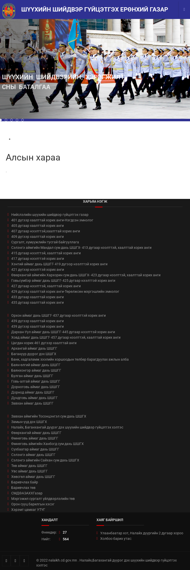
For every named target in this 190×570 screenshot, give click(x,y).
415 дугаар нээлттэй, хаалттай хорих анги (46, 253)
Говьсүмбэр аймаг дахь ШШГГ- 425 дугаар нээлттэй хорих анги (63, 281)
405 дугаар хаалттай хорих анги (37, 226)
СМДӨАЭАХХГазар (26, 493)
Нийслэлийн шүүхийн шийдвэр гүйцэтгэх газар (49, 215)
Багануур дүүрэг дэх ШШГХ (33, 354)
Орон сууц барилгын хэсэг (32, 504)
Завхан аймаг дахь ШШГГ (32, 403)
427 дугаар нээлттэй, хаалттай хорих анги (46, 286)
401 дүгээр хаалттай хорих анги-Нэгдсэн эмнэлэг (52, 220)
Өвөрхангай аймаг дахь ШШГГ (36, 433)
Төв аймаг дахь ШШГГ (29, 466)
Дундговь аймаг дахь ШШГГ (34, 398)
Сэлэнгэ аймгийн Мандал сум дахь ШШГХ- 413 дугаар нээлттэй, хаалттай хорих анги (81, 248)
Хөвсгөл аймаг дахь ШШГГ (33, 477)
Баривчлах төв (23, 488)
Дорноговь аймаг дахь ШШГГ (35, 387)
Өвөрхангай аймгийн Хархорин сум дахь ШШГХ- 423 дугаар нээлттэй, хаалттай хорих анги (85, 275)
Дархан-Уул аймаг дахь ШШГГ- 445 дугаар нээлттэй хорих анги (63, 332)
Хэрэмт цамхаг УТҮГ (28, 510)
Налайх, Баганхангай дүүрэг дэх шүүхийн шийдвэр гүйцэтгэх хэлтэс (67, 427)
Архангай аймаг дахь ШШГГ (34, 348)
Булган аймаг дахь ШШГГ (32, 376)
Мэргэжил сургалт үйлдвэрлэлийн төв (43, 499)
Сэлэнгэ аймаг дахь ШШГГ (33, 455)
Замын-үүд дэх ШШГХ (29, 422)
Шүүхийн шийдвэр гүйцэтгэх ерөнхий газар (94, 9)
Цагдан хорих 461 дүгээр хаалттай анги (43, 343)
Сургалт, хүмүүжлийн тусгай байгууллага (45, 242)
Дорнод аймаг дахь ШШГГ (32, 392)
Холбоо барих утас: (116, 539)
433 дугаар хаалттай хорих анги (37, 297)
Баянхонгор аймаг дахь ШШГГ (36, 370)
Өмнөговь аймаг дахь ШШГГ (34, 438)
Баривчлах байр (24, 482)
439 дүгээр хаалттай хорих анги (37, 321)
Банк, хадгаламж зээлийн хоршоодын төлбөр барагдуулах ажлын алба (70, 359)
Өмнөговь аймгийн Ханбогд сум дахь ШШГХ (47, 444)
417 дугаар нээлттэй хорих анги (37, 259)
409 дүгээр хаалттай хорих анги (37, 237)
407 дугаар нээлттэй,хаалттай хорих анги (45, 231)
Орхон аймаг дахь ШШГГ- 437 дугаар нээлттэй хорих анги (58, 315)
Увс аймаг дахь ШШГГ (29, 471)
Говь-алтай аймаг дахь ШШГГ (35, 381)
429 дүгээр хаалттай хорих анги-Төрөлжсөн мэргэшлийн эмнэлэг (65, 291)
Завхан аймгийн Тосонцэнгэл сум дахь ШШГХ (48, 416)
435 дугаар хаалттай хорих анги (37, 302)
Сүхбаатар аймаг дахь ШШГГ (35, 449)
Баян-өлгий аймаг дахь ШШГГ (35, 365)
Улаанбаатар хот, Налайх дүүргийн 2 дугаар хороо (141, 533)
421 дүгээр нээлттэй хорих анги (37, 270)
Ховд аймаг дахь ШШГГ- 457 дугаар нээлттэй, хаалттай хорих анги (65, 337)
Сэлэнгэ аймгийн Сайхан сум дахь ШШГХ (45, 460)
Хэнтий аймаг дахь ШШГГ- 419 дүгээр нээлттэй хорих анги (59, 264)
